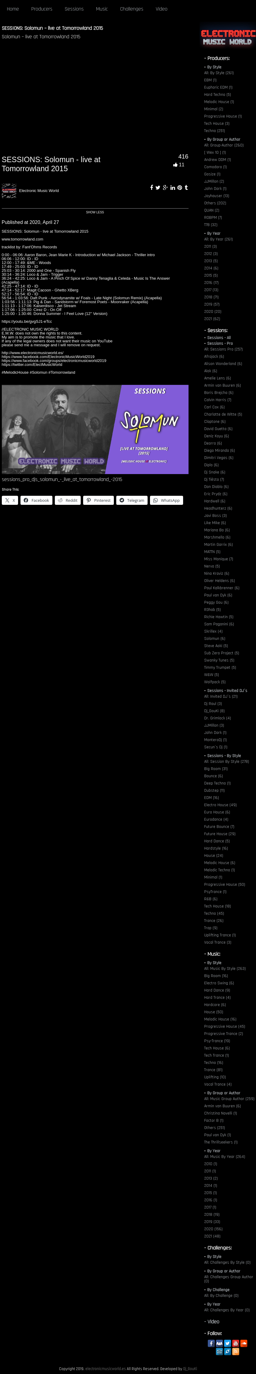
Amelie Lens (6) (217, 378)
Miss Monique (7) (218, 559)
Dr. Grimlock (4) (217, 718)
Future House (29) (220, 834)
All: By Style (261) (219, 73)
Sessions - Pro (220, 343)
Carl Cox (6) (214, 407)
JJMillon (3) (214, 725)
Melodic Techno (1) (219, 870)
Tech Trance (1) (216, 1055)
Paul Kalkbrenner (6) (221, 588)
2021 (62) (212, 319)
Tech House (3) (216, 123)
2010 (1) (210, 1164)
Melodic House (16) (220, 1019)
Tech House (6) (217, 1048)
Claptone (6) (215, 421)
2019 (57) (212, 304)
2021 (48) (212, 1236)
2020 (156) (213, 1229)
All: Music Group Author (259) (229, 1099)
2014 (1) (210, 1185)
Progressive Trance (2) (223, 1033)
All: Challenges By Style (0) (227, 1262)
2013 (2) (211, 1178)
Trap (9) (210, 928)
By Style (214, 67)
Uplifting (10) (215, 1077)
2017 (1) (210, 1207)
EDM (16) (211, 797)
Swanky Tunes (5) (219, 660)
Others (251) (214, 1127)
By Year (213, 233)
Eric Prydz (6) (215, 494)
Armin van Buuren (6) (222, 385)
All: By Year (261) (218, 239)
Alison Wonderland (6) (223, 363)
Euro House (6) (217, 812)
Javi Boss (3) (215, 515)
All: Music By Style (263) (225, 968)
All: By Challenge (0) (221, 1295)
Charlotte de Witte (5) (223, 414)
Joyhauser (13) (216, 196)
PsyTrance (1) (215, 892)
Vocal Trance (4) (218, 1084)
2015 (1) (210, 1193)
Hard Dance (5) (217, 841)
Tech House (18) (217, 906)
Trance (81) (213, 1070)
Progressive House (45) (224, 1026)
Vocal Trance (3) (217, 942)
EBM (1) (210, 80)
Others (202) (215, 203)
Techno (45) (214, 913)
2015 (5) (211, 275)
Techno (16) (213, 1062)
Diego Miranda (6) (219, 450)
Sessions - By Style (224, 756)
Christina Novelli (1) (220, 1113)
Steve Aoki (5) (216, 646)
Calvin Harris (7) (217, 400)
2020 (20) (212, 311)
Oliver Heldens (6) (219, 580)
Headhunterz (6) (218, 508)
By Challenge (218, 1290)
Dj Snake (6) (214, 472)
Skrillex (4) (213, 631)
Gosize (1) (212, 174)
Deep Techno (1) (217, 783)
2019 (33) (212, 1222)
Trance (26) (213, 920)
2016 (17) (211, 282)
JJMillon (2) (214, 181)
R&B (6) (210, 899)
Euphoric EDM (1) (218, 87)
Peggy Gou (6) (216, 602)
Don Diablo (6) (216, 486)
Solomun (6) (214, 638)
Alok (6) (210, 371)
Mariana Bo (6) (217, 530)
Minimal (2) (213, 109)
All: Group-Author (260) (224, 145)
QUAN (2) (211, 210)
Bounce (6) (213, 776)
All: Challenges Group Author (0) (228, 1279)
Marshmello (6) (217, 537)
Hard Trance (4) (217, 997)
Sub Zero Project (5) (221, 653)
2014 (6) (211, 268)
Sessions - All (219, 338)
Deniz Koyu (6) (216, 436)
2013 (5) (211, 261)
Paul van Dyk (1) (217, 1135)
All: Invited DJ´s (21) (221, 696)
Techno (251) (214, 131)
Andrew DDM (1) (217, 159)
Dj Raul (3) (213, 703)
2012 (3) (211, 253)
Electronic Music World (39, 190)
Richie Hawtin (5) (218, 617)
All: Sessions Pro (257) (223, 349)
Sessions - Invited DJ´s (227, 690)
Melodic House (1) (219, 102)
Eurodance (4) (216, 819)
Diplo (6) (211, 465)
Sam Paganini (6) (219, 624)
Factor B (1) (213, 1120)
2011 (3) (210, 246)
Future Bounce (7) (219, 826)
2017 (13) (211, 290)
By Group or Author (223, 139)
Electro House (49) (220, 805)
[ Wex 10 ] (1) (215, 152)
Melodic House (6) (219, 863)
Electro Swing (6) (219, 983)
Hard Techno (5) (217, 94)
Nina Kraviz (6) (216, 573)
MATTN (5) (212, 552)
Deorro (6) (213, 443)
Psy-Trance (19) (217, 1041)
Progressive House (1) (223, 116)
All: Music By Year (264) (224, 1156)
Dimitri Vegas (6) (218, 458)
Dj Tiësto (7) (214, 479)
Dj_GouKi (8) (214, 711)
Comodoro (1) (215, 167)
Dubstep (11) (214, 790)
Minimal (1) (213, 877)
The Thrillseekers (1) (221, 1142)
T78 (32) (210, 225)
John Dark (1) (215, 188)
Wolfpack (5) (215, 682)
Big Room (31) (216, 769)
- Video (211, 1321)
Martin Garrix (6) (218, 544)
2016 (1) (210, 1200)
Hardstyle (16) (216, 848)
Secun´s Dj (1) (215, 747)
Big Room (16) (216, 976)
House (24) (213, 855)
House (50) (213, 1012)
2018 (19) (212, 1214)
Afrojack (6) (214, 356)
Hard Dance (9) (217, 990)
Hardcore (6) (215, 1005)
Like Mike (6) (215, 523)
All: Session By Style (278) (226, 761)
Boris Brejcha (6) (218, 392)
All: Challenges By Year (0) (227, 1310)
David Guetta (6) (218, 429)
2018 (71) (211, 297)
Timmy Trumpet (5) (220, 667)
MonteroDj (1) (215, 740)
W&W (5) (211, 675)
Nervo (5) (212, 566)
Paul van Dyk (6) (218, 595)
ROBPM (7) (213, 217)
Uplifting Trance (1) (220, 935)
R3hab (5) (212, 609)
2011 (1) (210, 1171)
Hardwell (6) (214, 501)
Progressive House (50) (224, 884)
